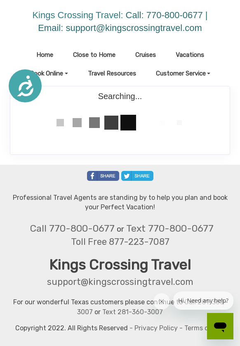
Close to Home (94, 55)
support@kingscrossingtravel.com (134, 28)
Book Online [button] (46, 73)
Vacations (190, 55)
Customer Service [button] (181, 73)
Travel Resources (112, 73)
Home (44, 55)
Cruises (145, 55)
